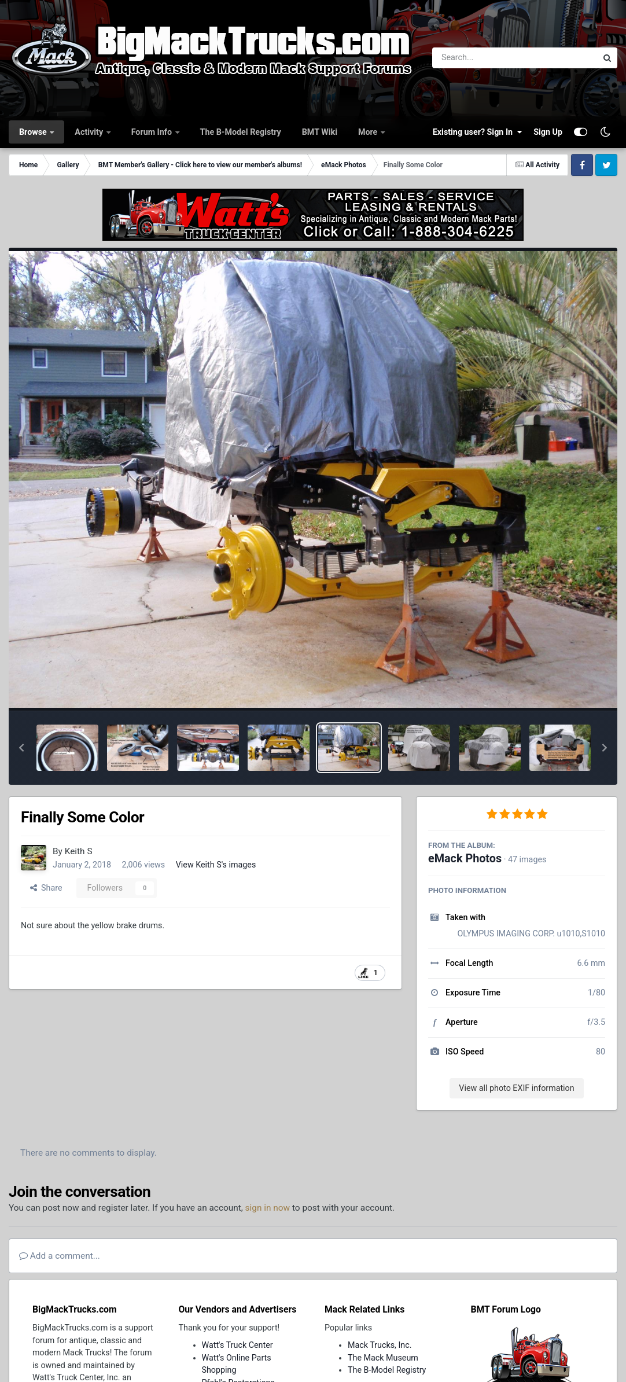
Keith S (79, 851)
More (369, 132)
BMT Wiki (319, 132)
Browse (34, 132)
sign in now (267, 1208)
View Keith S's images (216, 864)
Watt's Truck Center (237, 1345)
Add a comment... (59, 1256)
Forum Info (152, 132)
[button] (21, 747)
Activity (90, 132)
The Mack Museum (383, 1357)
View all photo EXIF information (516, 1088)
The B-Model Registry (240, 132)
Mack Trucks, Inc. (380, 1345)
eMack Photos (465, 858)
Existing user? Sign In (477, 132)
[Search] (482, 57)
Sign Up (547, 132)
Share (46, 887)
